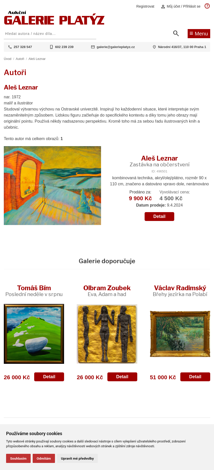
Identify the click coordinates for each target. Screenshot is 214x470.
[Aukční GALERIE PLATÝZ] (54, 23)
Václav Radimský (180, 290)
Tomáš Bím (34, 290)
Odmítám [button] (44, 458)
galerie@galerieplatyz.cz (116, 47)
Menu (198, 33)
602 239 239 (64, 47)
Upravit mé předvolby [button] (77, 458)
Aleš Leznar (37, 59)
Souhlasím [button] (18, 458)
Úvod (7, 59)
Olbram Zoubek (107, 290)
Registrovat (145, 6)
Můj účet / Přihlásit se (181, 6)
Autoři (20, 59)
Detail (159, 216)
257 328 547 (23, 47)
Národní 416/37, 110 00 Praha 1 (182, 47)
